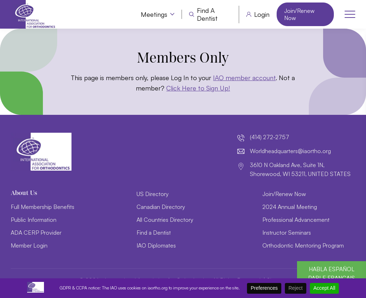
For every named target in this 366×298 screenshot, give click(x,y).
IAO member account (244, 78)
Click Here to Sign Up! (198, 88)
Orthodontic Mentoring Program (303, 245)
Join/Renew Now (299, 14)
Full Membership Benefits (42, 206)
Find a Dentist (207, 14)
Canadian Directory (161, 206)
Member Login (29, 245)
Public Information (33, 219)
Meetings (154, 14)
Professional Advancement (296, 219)
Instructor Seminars (286, 232)
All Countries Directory (165, 219)
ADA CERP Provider (36, 232)
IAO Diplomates (156, 245)
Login (261, 14)
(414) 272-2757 (269, 137)
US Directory (153, 193)
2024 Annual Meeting (289, 206)
